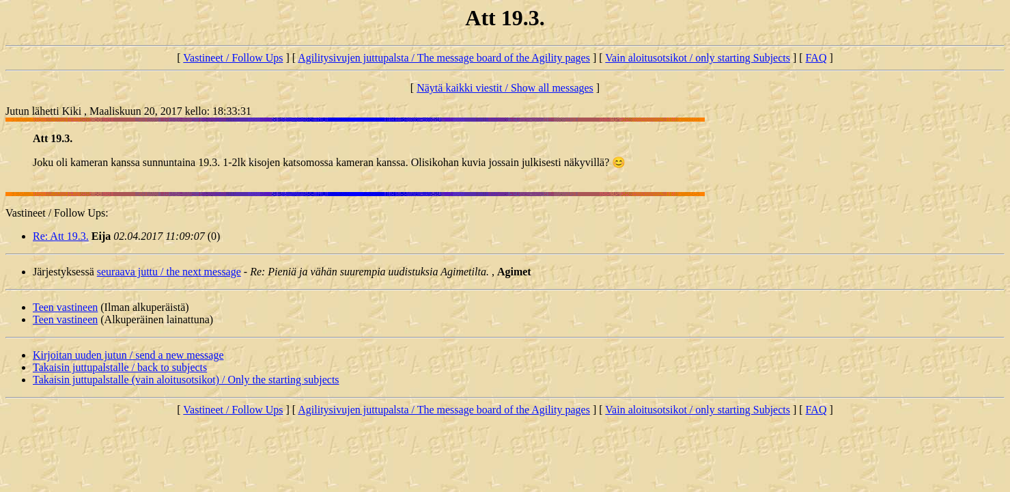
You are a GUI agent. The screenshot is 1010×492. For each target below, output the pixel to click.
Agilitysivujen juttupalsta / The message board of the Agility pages (444, 58)
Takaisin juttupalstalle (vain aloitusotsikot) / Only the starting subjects (186, 379)
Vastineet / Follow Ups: (57, 213)
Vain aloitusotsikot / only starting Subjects (697, 58)
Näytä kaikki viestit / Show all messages (505, 88)
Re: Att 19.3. (61, 236)
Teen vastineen (65, 307)
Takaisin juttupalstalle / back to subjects (120, 367)
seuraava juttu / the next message (169, 271)
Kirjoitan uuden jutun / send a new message (128, 355)
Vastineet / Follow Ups (233, 58)
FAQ (816, 58)
